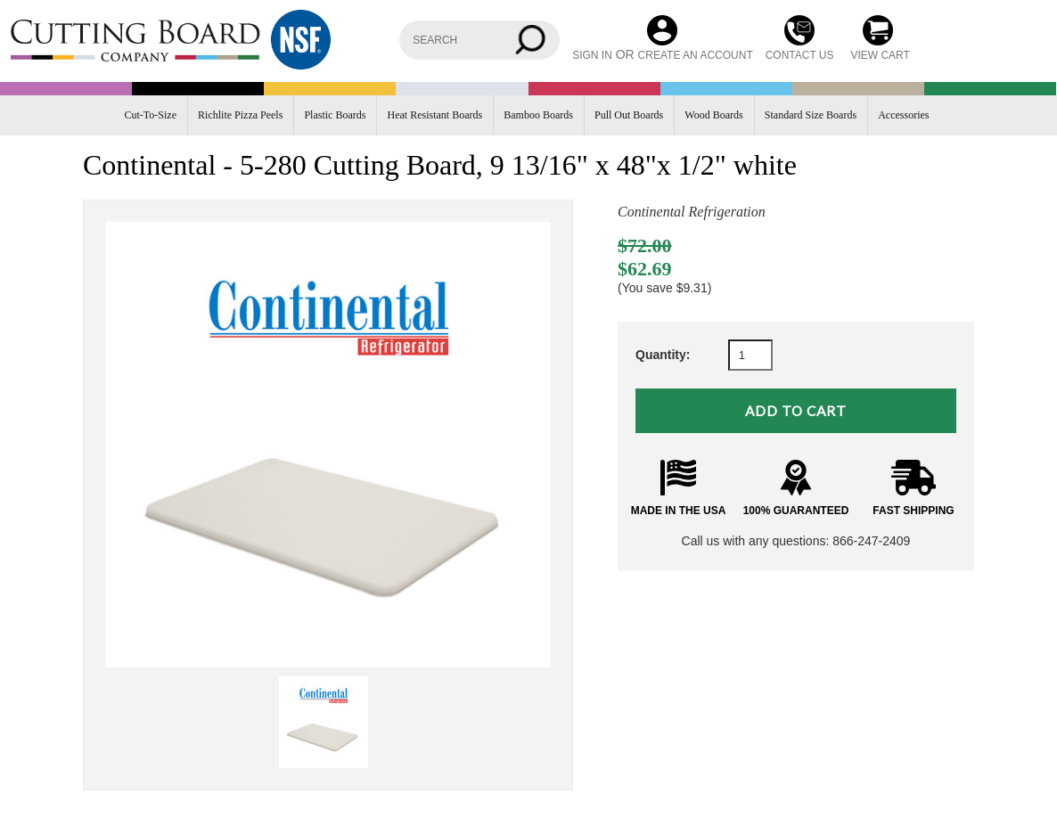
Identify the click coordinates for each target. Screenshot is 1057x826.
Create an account (695, 55)
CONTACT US (800, 55)
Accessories (903, 115)
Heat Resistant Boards (435, 115)
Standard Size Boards (810, 115)
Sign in (592, 55)
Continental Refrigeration (692, 211)
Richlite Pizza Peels (240, 115)
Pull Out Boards (628, 115)
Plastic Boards (334, 115)
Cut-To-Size (150, 115)
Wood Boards (713, 115)
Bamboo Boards (538, 115)
